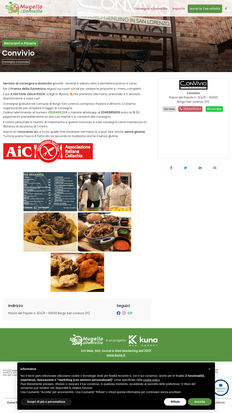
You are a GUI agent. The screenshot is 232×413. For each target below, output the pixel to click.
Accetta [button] (200, 401)
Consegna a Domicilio (16, 61)
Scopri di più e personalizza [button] (46, 401)
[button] (209, 369)
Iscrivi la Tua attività (205, 9)
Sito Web (169, 109)
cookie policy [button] (151, 380)
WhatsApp (214, 109)
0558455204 (57, 112)
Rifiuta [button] (175, 401)
